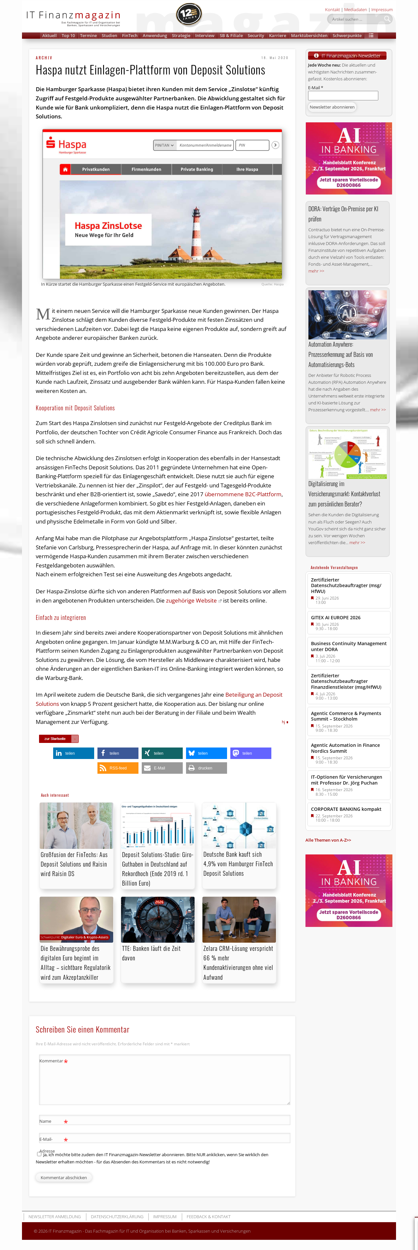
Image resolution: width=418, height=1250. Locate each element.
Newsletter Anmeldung (55, 1216)
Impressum (382, 9)
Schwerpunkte (347, 35)
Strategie (181, 35)
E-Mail (315, 88)
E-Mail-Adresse (53, 1144)
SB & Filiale (231, 35)
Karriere (277, 35)
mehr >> (316, 271)
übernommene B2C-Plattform (243, 494)
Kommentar (53, 1061)
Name (53, 1121)
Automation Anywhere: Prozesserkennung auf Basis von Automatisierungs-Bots (340, 354)
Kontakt (332, 9)
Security (256, 35)
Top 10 (68, 35)
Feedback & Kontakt (209, 1216)
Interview (205, 35)
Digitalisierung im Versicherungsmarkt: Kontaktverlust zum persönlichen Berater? (344, 493)
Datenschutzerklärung (117, 1216)
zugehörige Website (194, 600)
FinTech (129, 35)
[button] (371, 35)
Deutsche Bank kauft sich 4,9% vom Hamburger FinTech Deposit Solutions (238, 863)
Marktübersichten (309, 35)
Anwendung (155, 35)
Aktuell (49, 35)
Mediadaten (355, 9)
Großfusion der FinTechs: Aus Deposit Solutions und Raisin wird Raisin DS (74, 864)
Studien (109, 35)
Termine (88, 35)
